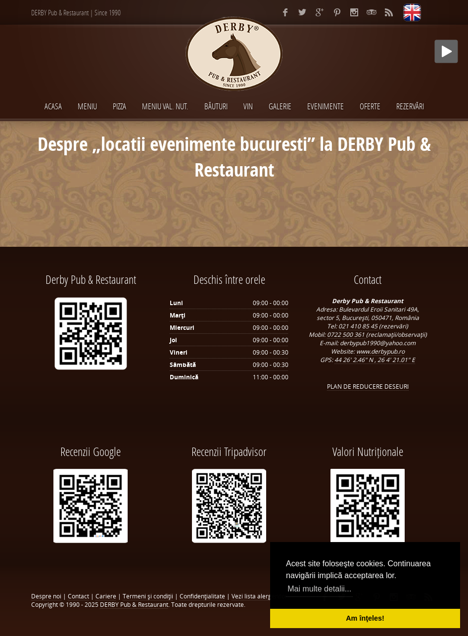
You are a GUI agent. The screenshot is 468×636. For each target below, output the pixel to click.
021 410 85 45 (358, 326)
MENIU (87, 106)
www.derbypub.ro (380, 351)
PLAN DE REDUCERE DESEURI (368, 386)
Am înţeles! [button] (365, 618)
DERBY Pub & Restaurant (134, 604)
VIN (248, 106)
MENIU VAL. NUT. (165, 106)
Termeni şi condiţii (148, 596)
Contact (78, 596)
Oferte (370, 106)
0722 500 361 (346, 334)
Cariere (105, 596)
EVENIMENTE (325, 106)
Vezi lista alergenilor (259, 596)
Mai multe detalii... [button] (319, 589)
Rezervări (410, 106)
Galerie (280, 106)
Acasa (53, 106)
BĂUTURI (216, 106)
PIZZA (119, 106)
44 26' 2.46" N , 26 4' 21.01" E (374, 360)
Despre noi (46, 596)
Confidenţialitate (202, 596)
